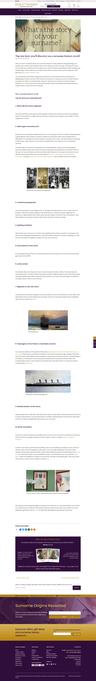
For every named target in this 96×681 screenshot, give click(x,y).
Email (54, 632)
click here (29, 363)
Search (77, 587)
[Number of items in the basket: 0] (78, 5)
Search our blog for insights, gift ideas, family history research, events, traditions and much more (43, 584)
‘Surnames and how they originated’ (41, 156)
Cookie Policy (35, 659)
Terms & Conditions (37, 657)
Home (16, 17)
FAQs (33, 654)
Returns (34, 652)
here (23, 83)
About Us (48, 650)
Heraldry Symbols (51, 654)
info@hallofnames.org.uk (73, 650)
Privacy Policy (35, 655)
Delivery (34, 650)
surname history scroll (31, 73)
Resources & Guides (51, 655)
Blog (20, 17)
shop (36, 510)
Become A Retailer (51, 657)
